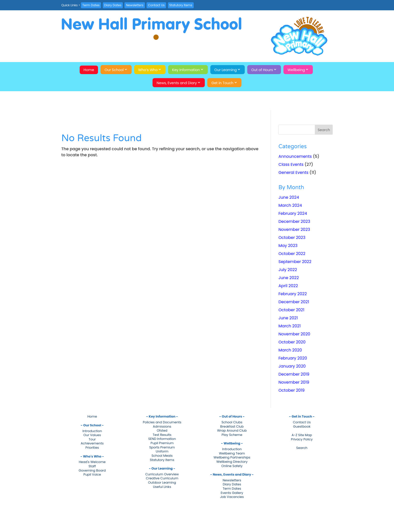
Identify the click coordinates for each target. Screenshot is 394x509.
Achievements (92, 443)
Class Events (291, 164)
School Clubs (232, 422)
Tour (92, 439)
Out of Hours (262, 69)
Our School (114, 69)
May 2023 (288, 245)
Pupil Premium (162, 443)
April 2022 (288, 286)
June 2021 (288, 318)
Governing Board (92, 470)
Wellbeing (296, 69)
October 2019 (291, 390)
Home (89, 69)
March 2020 (290, 350)
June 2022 (288, 278)
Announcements (295, 156)
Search (302, 448)
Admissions (162, 426)
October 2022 (291, 254)
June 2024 (288, 197)
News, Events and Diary (177, 82)
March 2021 (289, 326)
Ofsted (162, 430)
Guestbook (302, 426)
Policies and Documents (162, 422)
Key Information (186, 69)
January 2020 (292, 366)
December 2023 (294, 221)
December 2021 (293, 302)
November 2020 (294, 334)
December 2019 (293, 374)
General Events (293, 172)
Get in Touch (222, 82)
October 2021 (291, 310)
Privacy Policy (302, 439)
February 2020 (292, 358)
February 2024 (292, 213)
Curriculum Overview (162, 474)
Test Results (162, 435)
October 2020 (292, 342)
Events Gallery (232, 493)
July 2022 (287, 270)
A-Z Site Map (302, 435)
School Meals (162, 455)
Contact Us (156, 5)
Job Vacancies (232, 497)
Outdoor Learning (162, 482)
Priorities (92, 447)
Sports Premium (162, 447)
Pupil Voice (92, 474)
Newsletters (134, 5)
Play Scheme (232, 435)
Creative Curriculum (162, 478)
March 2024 (290, 205)
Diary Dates (113, 5)
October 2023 (291, 237)
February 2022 (292, 294)
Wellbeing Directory (232, 462)
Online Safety (231, 466)
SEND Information (162, 439)
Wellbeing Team (232, 453)
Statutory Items (180, 5)
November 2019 (293, 382)
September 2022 (294, 262)
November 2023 (294, 229)
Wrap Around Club (232, 430)
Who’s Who (148, 69)
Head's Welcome (92, 462)
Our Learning (225, 69)
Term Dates (91, 5)
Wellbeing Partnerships (232, 457)
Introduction (92, 431)
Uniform (162, 451)
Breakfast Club (231, 426)
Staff (92, 466)
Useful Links (162, 487)
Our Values (92, 435)
